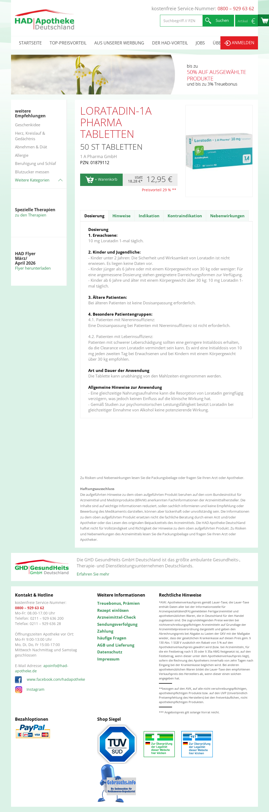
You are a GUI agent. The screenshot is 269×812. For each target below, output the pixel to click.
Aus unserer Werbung (119, 43)
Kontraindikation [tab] (185, 215)
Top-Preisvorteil (68, 43)
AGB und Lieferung (115, 645)
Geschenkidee (27, 124)
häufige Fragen (111, 637)
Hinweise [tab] (121, 215)
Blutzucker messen (32, 171)
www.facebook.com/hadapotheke (50, 679)
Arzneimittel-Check (116, 617)
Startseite (30, 43)
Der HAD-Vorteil (170, 43)
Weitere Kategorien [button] (32, 180)
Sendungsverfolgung (117, 624)
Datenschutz (109, 651)
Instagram (29, 689)
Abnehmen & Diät (31, 146)
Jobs (200, 43)
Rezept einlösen (113, 610)
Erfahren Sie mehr (93, 574)
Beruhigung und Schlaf (35, 163)
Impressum (108, 659)
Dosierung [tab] (94, 215)
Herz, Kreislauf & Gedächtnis (30, 135)
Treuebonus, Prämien (118, 603)
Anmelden (239, 43)
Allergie (21, 155)
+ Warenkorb (101, 179)
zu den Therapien (30, 215)
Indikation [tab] (149, 215)
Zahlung (105, 631)
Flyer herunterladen (33, 268)
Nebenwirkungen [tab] (227, 215)
